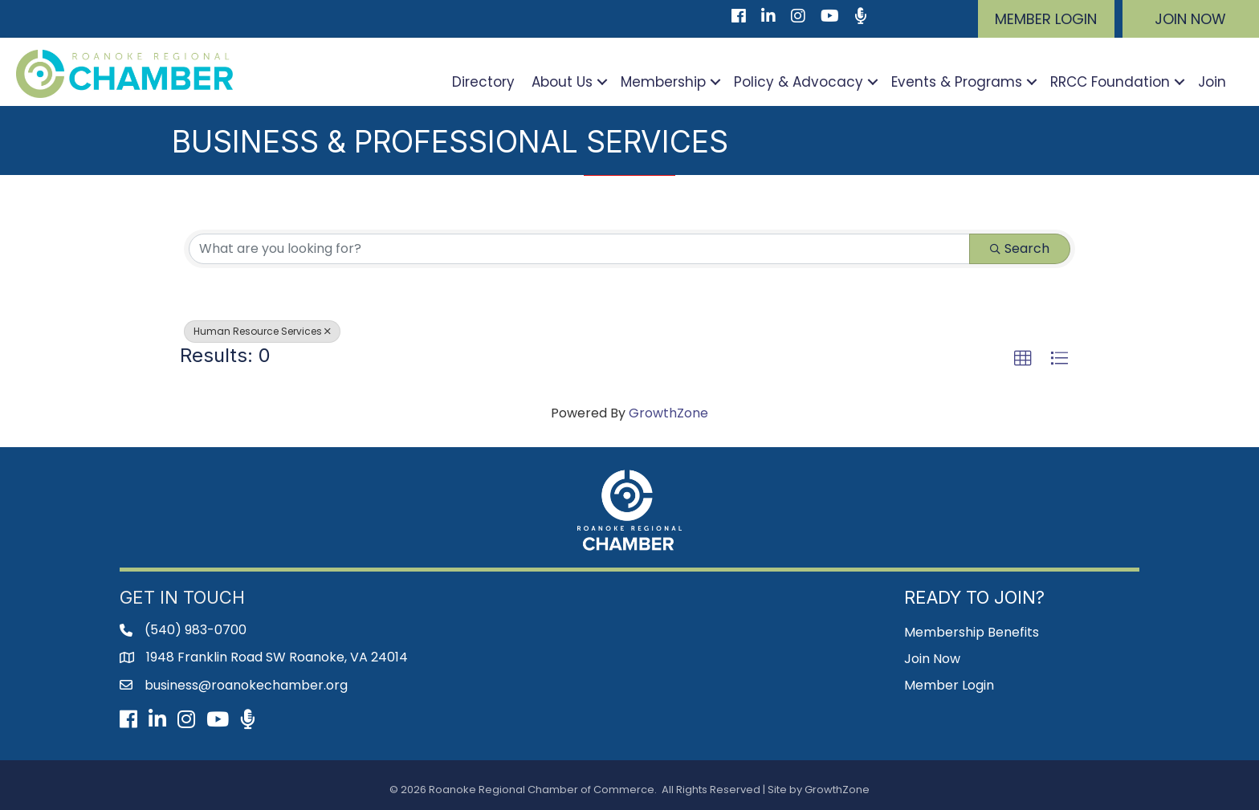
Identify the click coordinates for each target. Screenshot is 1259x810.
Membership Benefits (971, 632)
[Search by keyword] (579, 249)
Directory (483, 82)
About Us (562, 82)
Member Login (949, 685)
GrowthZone (668, 413)
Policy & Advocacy (798, 82)
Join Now (932, 658)
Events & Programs (956, 82)
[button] (1046, 19)
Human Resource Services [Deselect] (262, 331)
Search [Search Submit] (1019, 248)
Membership (663, 82)
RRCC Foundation (1110, 82)
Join (1212, 82)
